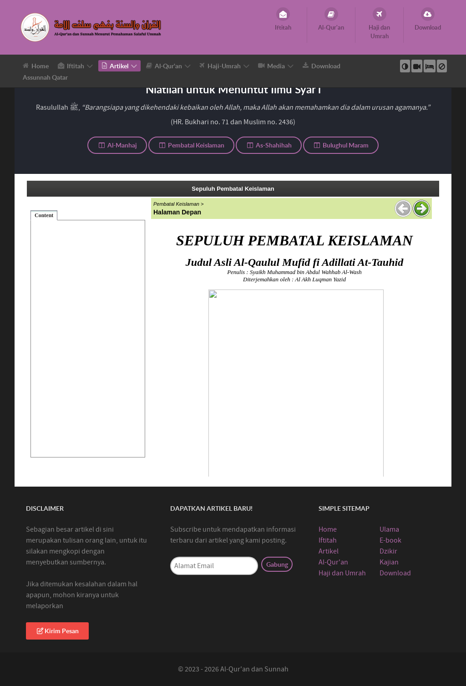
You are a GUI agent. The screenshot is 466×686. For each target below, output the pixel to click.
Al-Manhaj (117, 145)
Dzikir (388, 551)
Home (328, 529)
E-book (390, 540)
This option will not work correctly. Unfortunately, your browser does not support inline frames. (233, 329)
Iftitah (328, 540)
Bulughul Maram (341, 145)
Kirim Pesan (57, 631)
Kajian (389, 562)
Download (395, 573)
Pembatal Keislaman (191, 145)
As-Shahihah (269, 145)
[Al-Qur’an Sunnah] (92, 27)
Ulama (389, 529)
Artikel (329, 551)
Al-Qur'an (333, 562)
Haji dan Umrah (342, 573)
